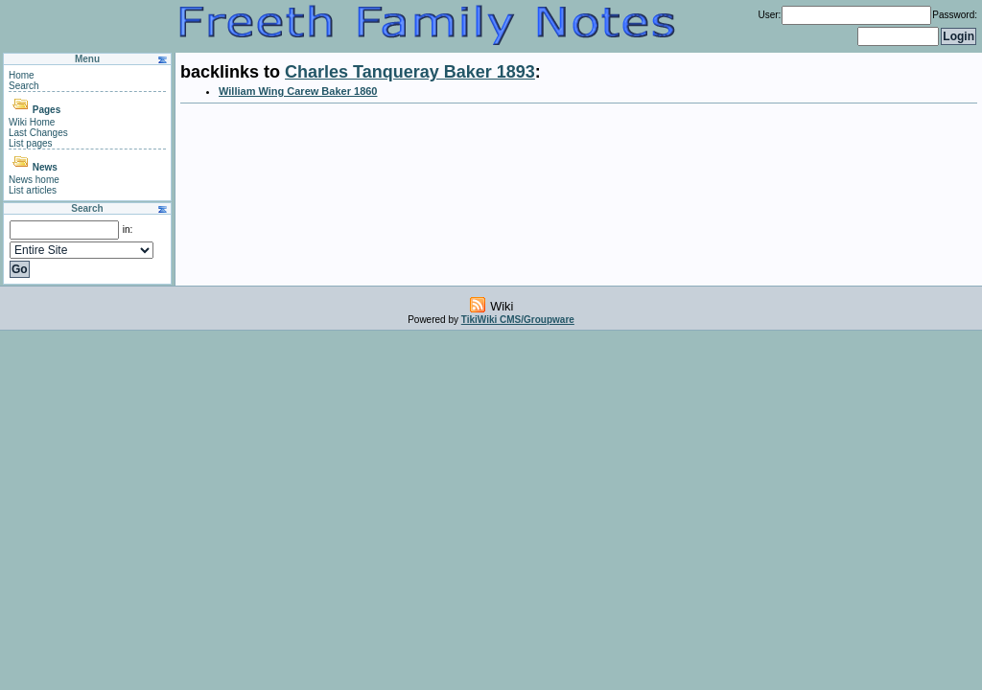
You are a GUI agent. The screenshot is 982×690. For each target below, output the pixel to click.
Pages (46, 109)
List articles (33, 190)
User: (769, 15)
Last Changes (38, 132)
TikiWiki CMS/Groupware (517, 319)
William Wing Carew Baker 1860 (298, 91)
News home (34, 179)
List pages (31, 143)
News (45, 167)
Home (22, 75)
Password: (954, 15)
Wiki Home (32, 122)
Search (24, 85)
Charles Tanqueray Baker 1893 (410, 71)
